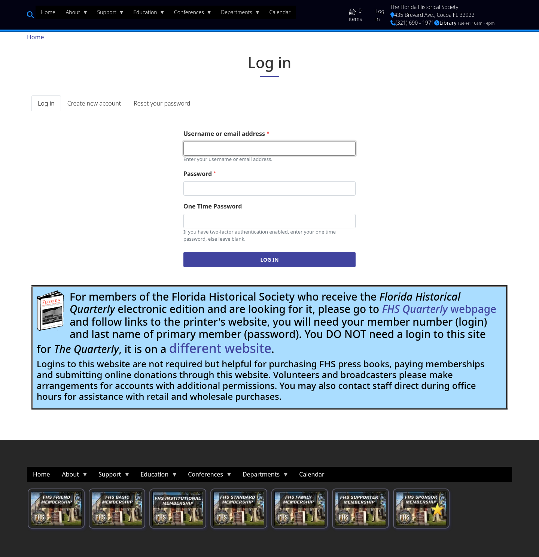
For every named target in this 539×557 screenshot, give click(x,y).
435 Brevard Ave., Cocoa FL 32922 (432, 14)
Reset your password (162, 103)
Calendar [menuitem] (279, 12)
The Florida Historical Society (424, 6)
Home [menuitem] (48, 12)
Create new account (94, 103)
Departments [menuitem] (238, 14)
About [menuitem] (74, 14)
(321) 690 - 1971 (412, 22)
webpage (439, 309)
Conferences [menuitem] (190, 14)
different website (220, 348)
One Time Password (212, 206)
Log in (379, 14)
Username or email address (224, 134)
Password (197, 174)
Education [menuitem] (146, 14)
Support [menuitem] (108, 14)
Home (35, 37)
